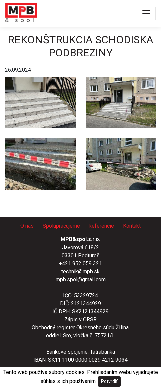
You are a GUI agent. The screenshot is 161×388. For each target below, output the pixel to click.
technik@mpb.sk (80, 271)
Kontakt (132, 226)
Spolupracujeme (61, 226)
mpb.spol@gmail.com (81, 279)
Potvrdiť (109, 381)
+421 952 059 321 (80, 263)
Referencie (101, 226)
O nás (27, 226)
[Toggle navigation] (146, 13)
